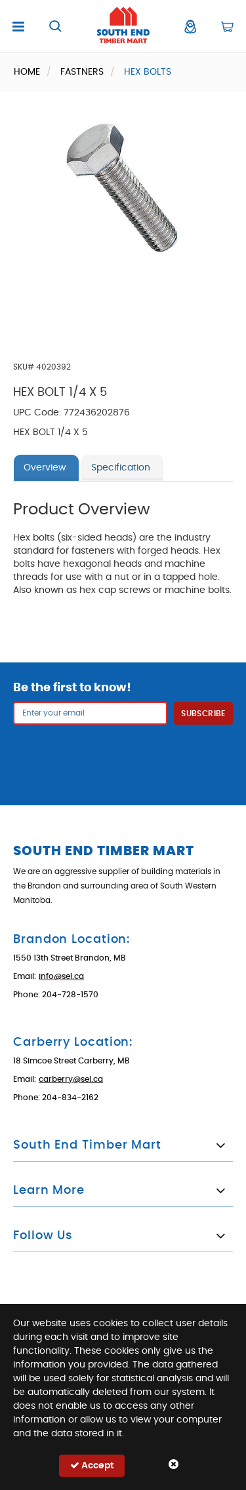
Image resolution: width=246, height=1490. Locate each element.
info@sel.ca (61, 976)
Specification (120, 467)
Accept (91, 1465)
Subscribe (203, 713)
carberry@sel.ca (71, 1079)
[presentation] (123, 756)
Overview (45, 467)
